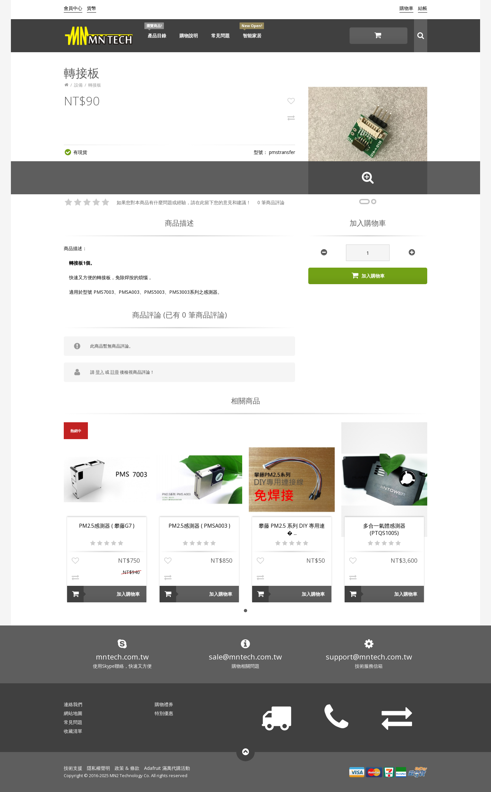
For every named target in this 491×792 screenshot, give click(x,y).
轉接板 (94, 85)
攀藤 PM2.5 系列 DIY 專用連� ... (292, 529)
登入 (99, 372)
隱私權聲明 (98, 768)
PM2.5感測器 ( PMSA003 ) (199, 525)
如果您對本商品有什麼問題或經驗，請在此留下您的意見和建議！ (184, 202)
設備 (78, 85)
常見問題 (220, 35)
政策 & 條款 (127, 768)
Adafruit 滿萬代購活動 (167, 768)
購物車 (406, 8)
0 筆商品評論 (270, 202)
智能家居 (252, 35)
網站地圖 (73, 713)
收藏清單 (73, 731)
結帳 (422, 8)
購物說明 (188, 35)
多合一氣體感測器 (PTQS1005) (384, 529)
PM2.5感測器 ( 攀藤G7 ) (106, 525)
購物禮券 (164, 704)
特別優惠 (164, 713)
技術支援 (73, 768)
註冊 (114, 372)
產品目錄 (157, 35)
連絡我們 (73, 704)
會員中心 (73, 8)
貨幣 (91, 8)
